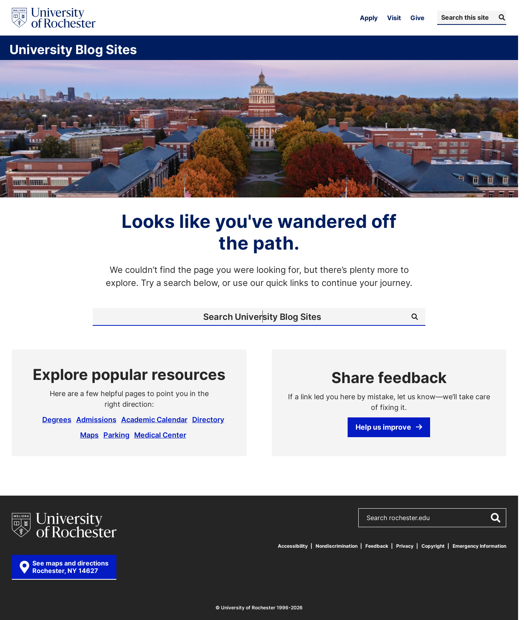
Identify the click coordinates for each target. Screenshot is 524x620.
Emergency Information (479, 546)
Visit (394, 17)
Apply (369, 17)
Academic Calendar (154, 419)
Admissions (96, 419)
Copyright (433, 546)
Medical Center (160, 435)
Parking (116, 435)
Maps (89, 435)
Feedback (376, 546)
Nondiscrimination (336, 546)
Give (417, 17)
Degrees (56, 419)
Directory (208, 419)
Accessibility (293, 546)
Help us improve (389, 427)
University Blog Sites (73, 49)
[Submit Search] (501, 17)
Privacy (405, 546)
